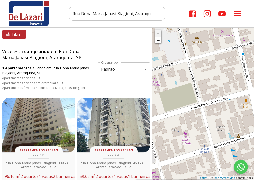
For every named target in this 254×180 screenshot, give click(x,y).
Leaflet (202, 178)
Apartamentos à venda (18, 78)
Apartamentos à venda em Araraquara (30, 83)
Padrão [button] (108, 69)
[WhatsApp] (241, 167)
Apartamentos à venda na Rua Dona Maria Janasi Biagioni (43, 88)
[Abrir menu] (237, 14)
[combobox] (117, 14)
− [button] (158, 40)
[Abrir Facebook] (192, 14)
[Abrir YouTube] (222, 14)
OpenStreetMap (224, 178)
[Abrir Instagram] (207, 14)
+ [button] (158, 33)
